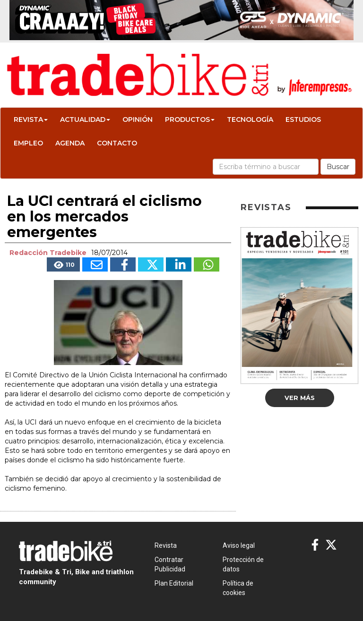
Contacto (117, 143)
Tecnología (250, 119)
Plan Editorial (174, 583)
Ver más (300, 397)
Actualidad (85, 119)
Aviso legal (239, 545)
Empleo (28, 143)
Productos (190, 119)
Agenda (70, 143)
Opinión (137, 119)
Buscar (338, 166)
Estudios (303, 119)
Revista (31, 119)
